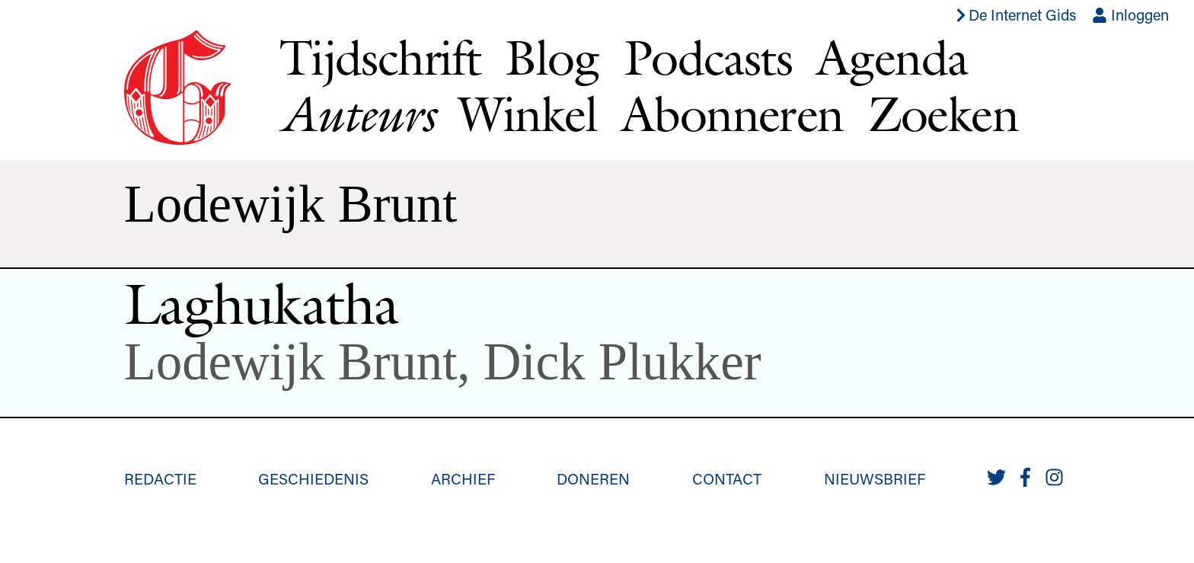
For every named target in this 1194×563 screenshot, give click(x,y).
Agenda (891, 57)
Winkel (527, 113)
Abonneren (732, 113)
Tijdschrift (379, 57)
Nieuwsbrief (874, 478)
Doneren (593, 478)
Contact (726, 478)
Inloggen (1130, 14)
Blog (552, 57)
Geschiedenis (313, 478)
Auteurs (356, 114)
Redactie (160, 478)
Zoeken (943, 113)
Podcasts (708, 57)
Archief (463, 478)
